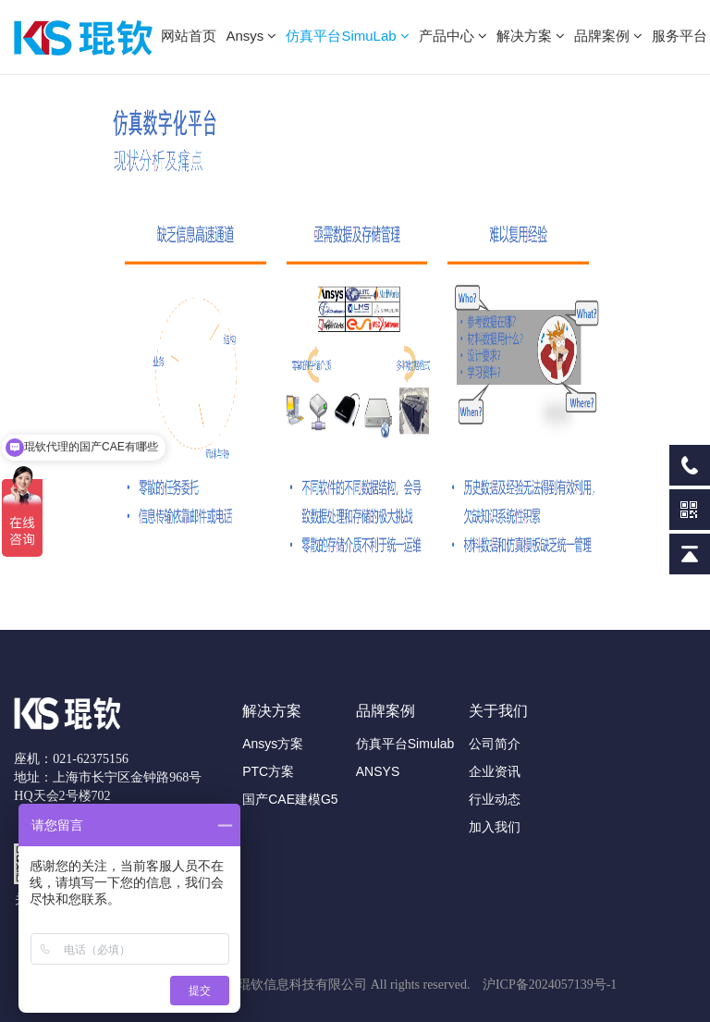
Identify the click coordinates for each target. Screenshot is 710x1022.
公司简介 (494, 743)
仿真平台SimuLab (347, 35)
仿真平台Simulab (405, 743)
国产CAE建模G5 (289, 799)
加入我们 (494, 826)
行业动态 (494, 799)
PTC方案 (268, 771)
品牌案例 (608, 35)
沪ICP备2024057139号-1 (550, 984)
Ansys (251, 35)
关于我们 (498, 711)
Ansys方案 (272, 743)
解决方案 (530, 35)
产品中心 (453, 35)
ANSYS (377, 771)
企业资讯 (494, 771)
